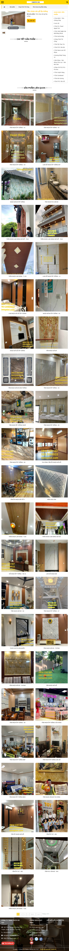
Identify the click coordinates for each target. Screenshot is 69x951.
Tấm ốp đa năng (59, 36)
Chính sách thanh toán (38, 932)
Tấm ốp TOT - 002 (17, 871)
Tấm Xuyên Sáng (59, 72)
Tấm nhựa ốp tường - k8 (17, 722)
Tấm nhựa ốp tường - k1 (17, 127)
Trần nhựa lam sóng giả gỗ (51, 536)
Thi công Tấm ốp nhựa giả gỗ (51, 462)
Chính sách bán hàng (37, 930)
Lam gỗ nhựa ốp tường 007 (51, 164)
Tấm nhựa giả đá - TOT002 (51, 648)
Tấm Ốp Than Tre (60, 44)
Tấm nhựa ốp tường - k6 (17, 462)
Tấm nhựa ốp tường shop (17, 425)
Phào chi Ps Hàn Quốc (17, 648)
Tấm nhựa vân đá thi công (51, 797)
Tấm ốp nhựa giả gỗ (17, 834)
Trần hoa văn (51, 499)
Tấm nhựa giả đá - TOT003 (17, 685)
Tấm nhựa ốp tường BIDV (17, 797)
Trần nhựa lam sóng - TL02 (17, 536)
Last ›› (39, 914)
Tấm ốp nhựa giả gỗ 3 (17, 499)
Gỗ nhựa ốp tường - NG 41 (17, 574)
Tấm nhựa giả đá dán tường (17, 388)
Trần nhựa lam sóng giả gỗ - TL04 (17, 239)
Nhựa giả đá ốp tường (17, 202)
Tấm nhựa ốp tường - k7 (51, 611)
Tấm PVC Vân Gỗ (60, 81)
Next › (32, 914)
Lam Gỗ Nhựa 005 (51, 574)
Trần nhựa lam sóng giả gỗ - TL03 (51, 239)
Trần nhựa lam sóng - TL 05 (17, 276)
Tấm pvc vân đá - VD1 (51, 871)
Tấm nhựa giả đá (51, 350)
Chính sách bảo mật (37, 927)
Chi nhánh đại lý (36, 935)
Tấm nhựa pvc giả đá (51, 202)
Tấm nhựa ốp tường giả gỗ (51, 760)
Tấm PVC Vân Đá (60, 47)
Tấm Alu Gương (59, 78)
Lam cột (57, 23)
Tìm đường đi (9, 943)
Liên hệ (31, 20)
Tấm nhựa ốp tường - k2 (51, 127)
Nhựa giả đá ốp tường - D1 (51, 313)
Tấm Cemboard (59, 75)
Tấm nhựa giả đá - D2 (17, 611)
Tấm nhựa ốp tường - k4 (51, 388)
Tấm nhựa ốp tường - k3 (17, 164)
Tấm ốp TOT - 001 (51, 834)
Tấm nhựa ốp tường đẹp (17, 760)
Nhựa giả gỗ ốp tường (17, 350)
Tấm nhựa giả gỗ (51, 685)
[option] (4, 33)
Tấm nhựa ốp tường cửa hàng (51, 722)
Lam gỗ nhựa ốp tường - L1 (51, 276)
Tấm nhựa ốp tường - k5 (51, 425)
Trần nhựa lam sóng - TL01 (17, 908)
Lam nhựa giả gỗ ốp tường (17, 313)
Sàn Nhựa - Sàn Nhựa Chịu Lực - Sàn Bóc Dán (60, 62)
